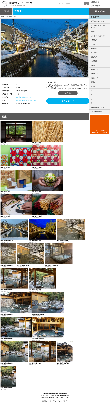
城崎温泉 (19, 97)
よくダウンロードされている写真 (99, 26)
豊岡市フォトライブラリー (49, 401)
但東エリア (94, 86)
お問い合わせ (95, 6)
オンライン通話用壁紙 (98, 36)
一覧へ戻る (7, 11)
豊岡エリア (94, 65)
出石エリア (94, 82)
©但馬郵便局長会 (96, 111)
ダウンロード (67, 101)
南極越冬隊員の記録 (97, 107)
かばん (93, 32)
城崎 (34, 100)
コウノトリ (94, 44)
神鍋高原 (94, 61)
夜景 (23, 100)
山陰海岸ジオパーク (97, 57)
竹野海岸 (94, 40)
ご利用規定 (94, 2)
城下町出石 (94, 53)
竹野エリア (94, 74)
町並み (30, 100)
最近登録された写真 (97, 21)
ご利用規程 (68, 93)
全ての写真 (95, 17)
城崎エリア (26, 97)
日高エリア (94, 78)
